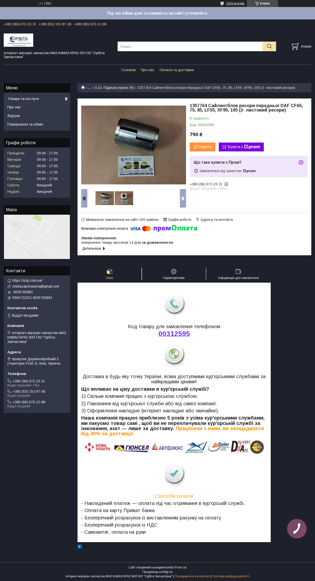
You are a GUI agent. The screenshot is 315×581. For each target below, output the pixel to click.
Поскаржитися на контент (192, 576)
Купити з (244, 147)
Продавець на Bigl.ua (157, 572)
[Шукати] (269, 46)
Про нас (147, 70)
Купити (205, 147)
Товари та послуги (23, 99)
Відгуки (13, 115)
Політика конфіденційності (231, 576)
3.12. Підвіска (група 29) (114, 88)
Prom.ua (181, 567)
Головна (128, 70)
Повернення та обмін (25, 124)
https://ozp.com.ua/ (27, 280)
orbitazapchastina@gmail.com (35, 286)
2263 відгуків (235, 3)
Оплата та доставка (176, 70)
